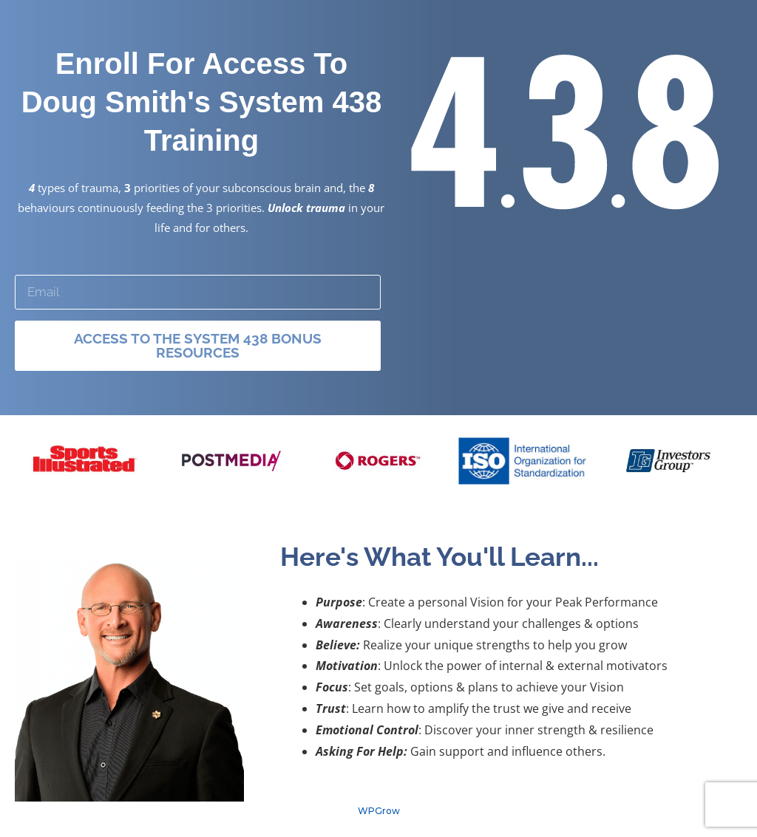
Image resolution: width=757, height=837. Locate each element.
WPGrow (379, 810)
